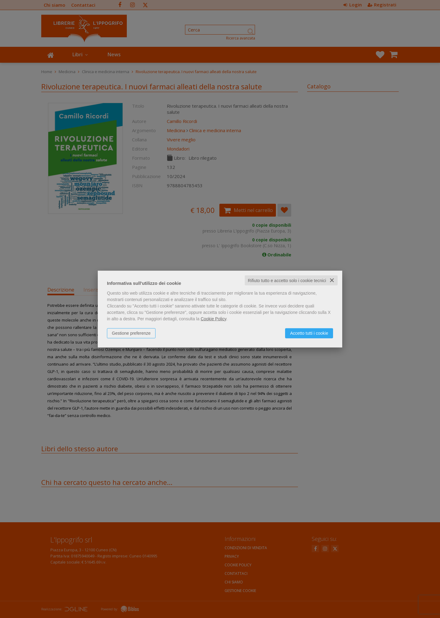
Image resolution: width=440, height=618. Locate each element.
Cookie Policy (213, 318)
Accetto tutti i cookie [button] (309, 332)
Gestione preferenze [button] (131, 332)
